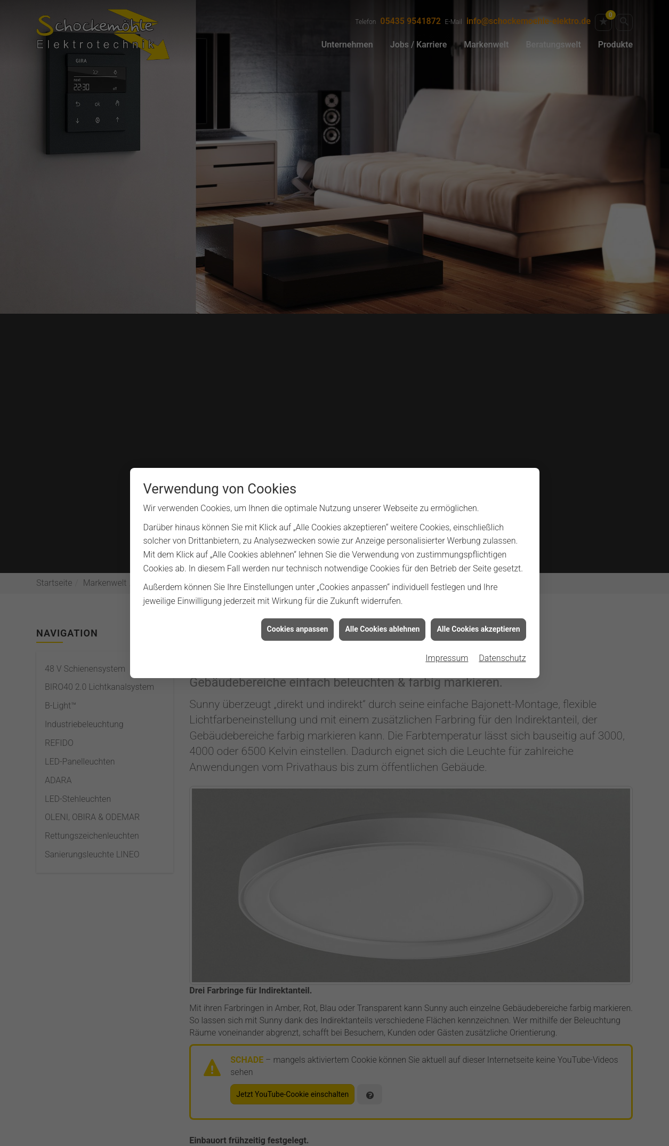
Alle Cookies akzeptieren (478, 619)
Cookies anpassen (297, 619)
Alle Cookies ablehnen (382, 619)
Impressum (446, 648)
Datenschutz (502, 648)
